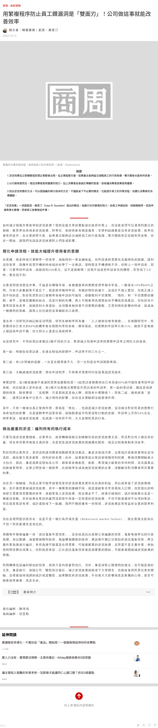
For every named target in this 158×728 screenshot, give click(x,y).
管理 (5, 5)
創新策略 (15, 5)
